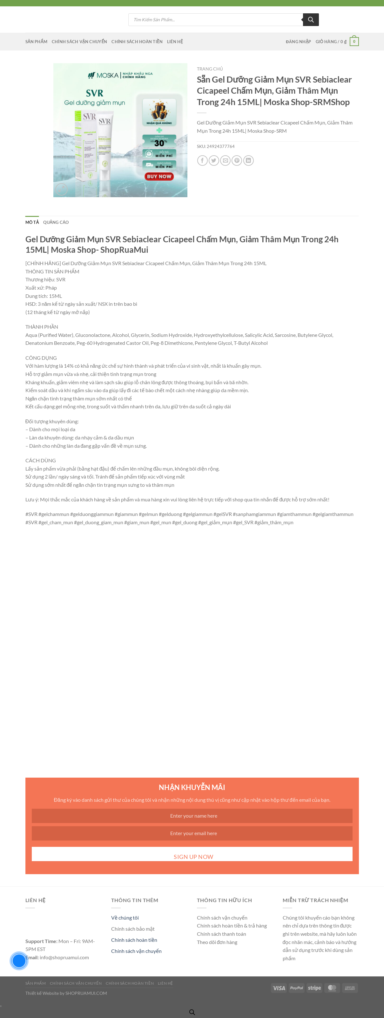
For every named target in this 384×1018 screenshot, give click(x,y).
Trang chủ (210, 68)
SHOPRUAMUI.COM (86, 993)
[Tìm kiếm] (311, 19)
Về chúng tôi (125, 917)
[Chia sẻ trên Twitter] (214, 160)
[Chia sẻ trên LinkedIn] (248, 160)
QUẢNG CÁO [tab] (56, 222)
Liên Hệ (175, 41)
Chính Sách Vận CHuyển (79, 41)
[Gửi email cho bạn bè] (225, 160)
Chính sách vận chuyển (136, 951)
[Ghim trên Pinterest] (237, 160)
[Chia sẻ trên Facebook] (202, 160)
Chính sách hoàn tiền (134, 940)
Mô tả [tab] (32, 222)
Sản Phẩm (36, 41)
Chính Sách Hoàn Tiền (137, 41)
